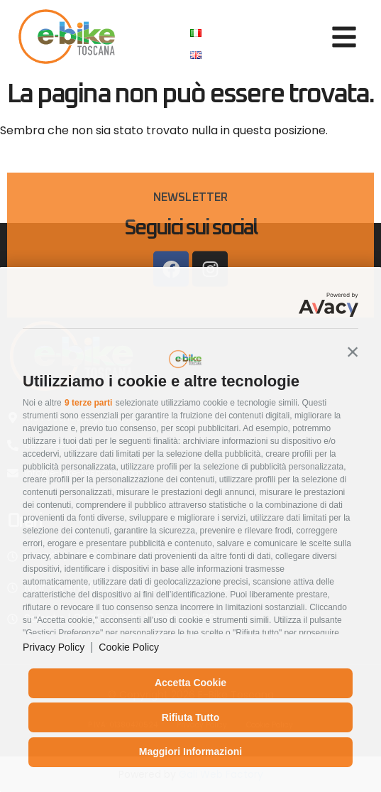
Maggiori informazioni (190, 751)
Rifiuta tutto (190, 717)
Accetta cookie (190, 682)
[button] (352, 351)
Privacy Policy (53, 647)
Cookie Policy (129, 647)
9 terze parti (88, 403)
